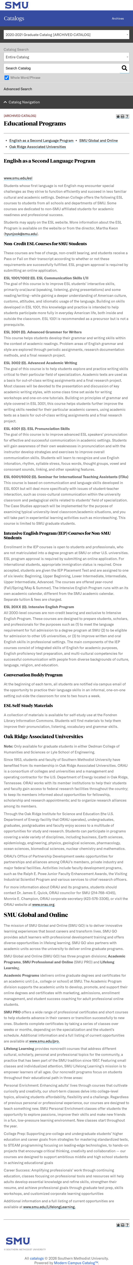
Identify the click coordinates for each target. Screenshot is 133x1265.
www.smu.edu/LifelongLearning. (49, 1207)
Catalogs (14, 18)
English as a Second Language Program (41, 140)
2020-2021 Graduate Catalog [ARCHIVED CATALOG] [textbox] (48, 34)
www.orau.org (43, 904)
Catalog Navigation (24, 102)
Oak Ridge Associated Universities (37, 146)
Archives (118, 18)
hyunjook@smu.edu (21, 234)
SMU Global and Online (98, 140)
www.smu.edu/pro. (44, 1041)
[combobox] (66, 34)
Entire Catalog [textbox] (17, 57)
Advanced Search (18, 89)
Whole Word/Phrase (25, 78)
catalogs (37, 1258)
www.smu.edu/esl (18, 178)
